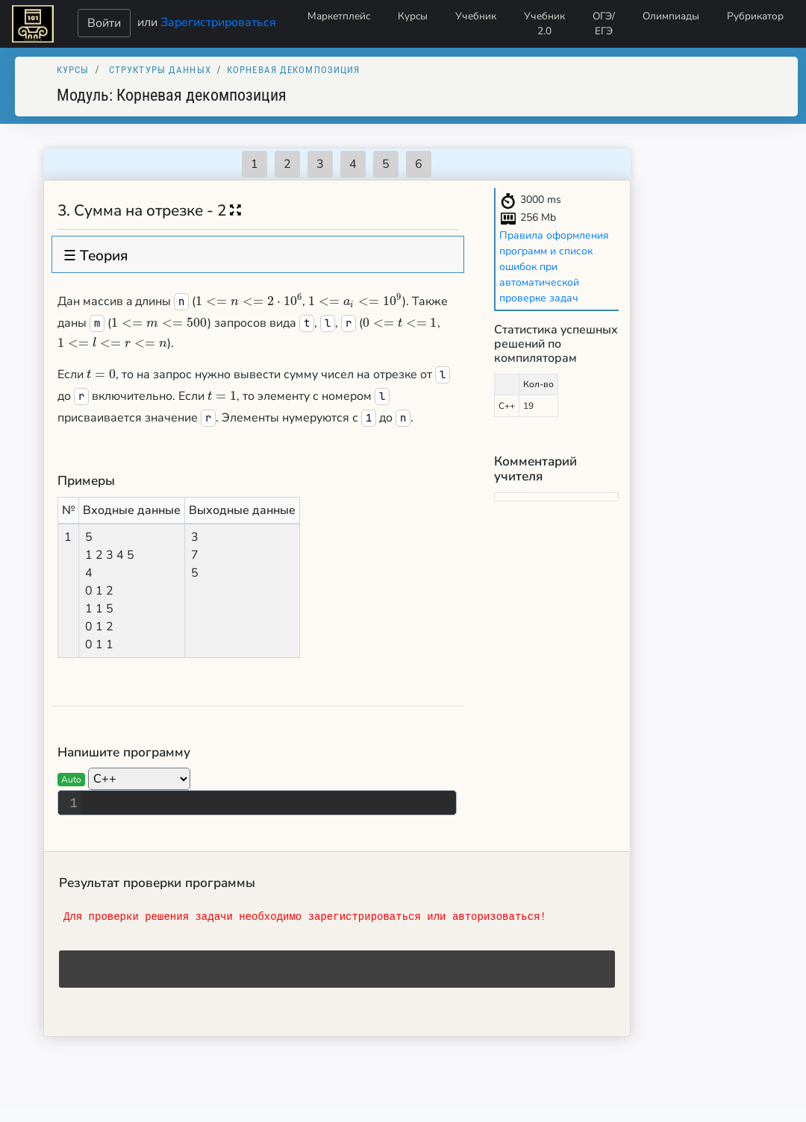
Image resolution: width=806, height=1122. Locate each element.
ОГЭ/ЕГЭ (604, 23)
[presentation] (249, 301)
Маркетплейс (338, 16)
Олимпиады (671, 16)
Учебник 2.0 (544, 23)
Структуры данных (160, 69)
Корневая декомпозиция (293, 69)
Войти (104, 23)
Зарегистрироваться (218, 21)
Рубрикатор (755, 16)
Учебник (475, 16)
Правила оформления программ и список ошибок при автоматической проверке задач (554, 266)
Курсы (413, 16)
